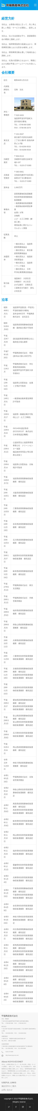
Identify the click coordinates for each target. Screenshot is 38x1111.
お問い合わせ (7, 1090)
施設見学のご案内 (9, 1086)
